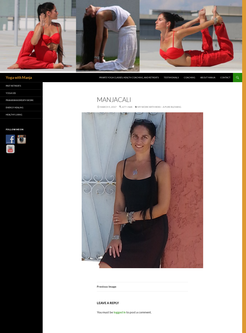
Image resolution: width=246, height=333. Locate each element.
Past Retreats (13, 85)
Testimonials (171, 77)
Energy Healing (14, 107)
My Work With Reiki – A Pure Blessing (159, 106)
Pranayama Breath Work (19, 100)
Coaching (189, 77)
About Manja (207, 77)
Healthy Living (14, 114)
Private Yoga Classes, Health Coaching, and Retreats (129, 77)
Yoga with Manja (19, 77)
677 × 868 (127, 106)
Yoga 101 (11, 93)
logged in (120, 312)
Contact (225, 77)
